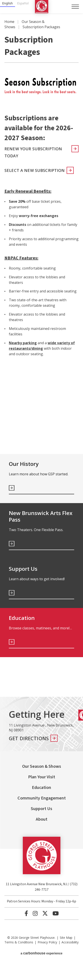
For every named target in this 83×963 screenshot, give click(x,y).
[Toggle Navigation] (75, 6)
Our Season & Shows (41, 766)
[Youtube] (55, 913)
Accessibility (70, 942)
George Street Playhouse (41, 6)
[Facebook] (26, 913)
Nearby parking (23, 342)
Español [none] (23, 3)
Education (41, 788)
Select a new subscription (34, 170)
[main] (41, 355)
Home (9, 21)
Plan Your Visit (41, 777)
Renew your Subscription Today (33, 152)
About (41, 819)
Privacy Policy (47, 942)
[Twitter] (45, 913)
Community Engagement (41, 798)
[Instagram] (35, 913)
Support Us (41, 809)
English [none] (7, 3)
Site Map (66, 937)
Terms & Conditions (18, 942)
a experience (41, 953)
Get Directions (29, 738)
